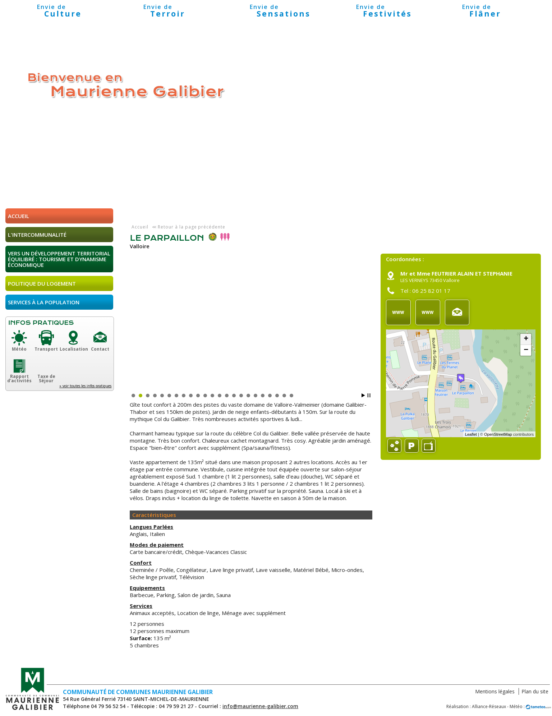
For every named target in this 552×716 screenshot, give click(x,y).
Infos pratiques (41, 322)
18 (255, 395)
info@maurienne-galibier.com (260, 706)
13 (219, 395)
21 (277, 395)
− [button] (526, 350)
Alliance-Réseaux (489, 706)
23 (291, 395)
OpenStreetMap (498, 434)
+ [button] (526, 339)
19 (262, 395)
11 (205, 395)
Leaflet (471, 434)
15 (234, 395)
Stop (369, 395)
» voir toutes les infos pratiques (85, 385)
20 (270, 395)
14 (227, 395)
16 (241, 395)
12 (212, 395)
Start (363, 395)
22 (284, 395)
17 (248, 395)
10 (198, 395)
